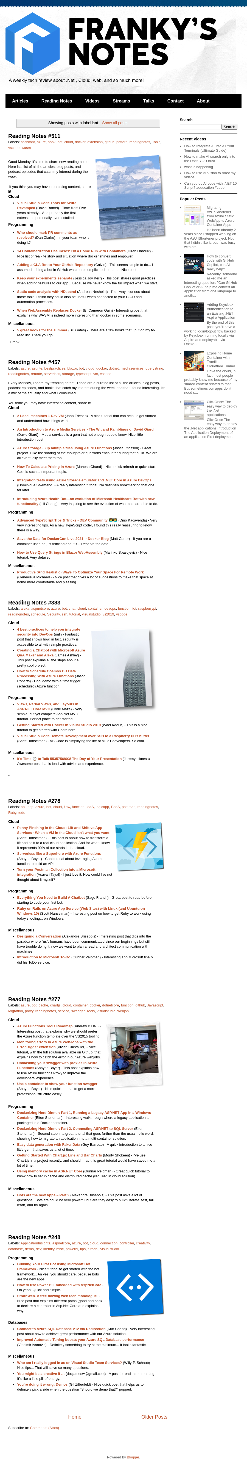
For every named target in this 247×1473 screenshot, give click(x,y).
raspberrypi (147, 608)
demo (29, 1249)
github (109, 142)
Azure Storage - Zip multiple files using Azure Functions (64, 448)
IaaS (90, 807)
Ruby (12, 813)
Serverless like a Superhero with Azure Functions (59, 853)
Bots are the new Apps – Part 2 (43, 1195)
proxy (29, 1011)
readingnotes (140, 142)
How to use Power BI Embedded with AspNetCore (59, 1285)
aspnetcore (40, 608)
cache (43, 1005)
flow (67, 807)
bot (59, 142)
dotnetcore (110, 1005)
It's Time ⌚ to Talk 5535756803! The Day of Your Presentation (69, 759)
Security (53, 614)
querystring (154, 368)
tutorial (74, 614)
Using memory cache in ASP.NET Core (49, 1171)
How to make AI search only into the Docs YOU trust (209, 158)
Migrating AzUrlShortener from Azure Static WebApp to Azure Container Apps (220, 216)
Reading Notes (56, 101)
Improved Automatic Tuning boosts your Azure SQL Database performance (80, 1340)
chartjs (55, 1005)
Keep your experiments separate (44, 278)
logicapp (102, 807)
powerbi (72, 1249)
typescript (83, 374)
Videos (92, 101)
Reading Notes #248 (34, 1237)
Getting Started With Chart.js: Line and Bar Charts (59, 1155)
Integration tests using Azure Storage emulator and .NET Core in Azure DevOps (84, 480)
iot (134, 608)
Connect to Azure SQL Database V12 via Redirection (61, 1329)
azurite (37, 368)
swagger (78, 1011)
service (63, 1011)
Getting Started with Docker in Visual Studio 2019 (59, 725)
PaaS (115, 807)
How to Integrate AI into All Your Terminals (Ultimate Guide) (209, 148)
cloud (68, 142)
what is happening (198, 167)
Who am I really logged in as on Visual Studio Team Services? (69, 1363)
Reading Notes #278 (34, 801)
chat (72, 608)
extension (95, 142)
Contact (175, 101)
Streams (121, 101)
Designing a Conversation (39, 936)
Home (75, 1417)
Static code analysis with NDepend (46, 292)
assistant (28, 142)
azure (41, 142)
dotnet (114, 368)
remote (36, 374)
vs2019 (108, 614)
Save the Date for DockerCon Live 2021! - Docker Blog (63, 539)
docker (80, 142)
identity (48, 1249)
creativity (143, 1243)
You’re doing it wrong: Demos (42, 1384)
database (15, 1249)
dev (38, 1249)
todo (21, 813)
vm (95, 374)
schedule (38, 614)
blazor (72, 368)
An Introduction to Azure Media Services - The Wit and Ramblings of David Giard (85, 429)
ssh (64, 614)
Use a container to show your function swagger (57, 1084)
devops (110, 608)
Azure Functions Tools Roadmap (45, 1026)
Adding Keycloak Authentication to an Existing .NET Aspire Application (221, 311)
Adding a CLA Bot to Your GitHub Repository (55, 265)
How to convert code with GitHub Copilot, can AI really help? (220, 262)
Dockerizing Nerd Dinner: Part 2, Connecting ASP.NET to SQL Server (75, 1129)
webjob (123, 1011)
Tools (156, 142)
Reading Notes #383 (34, 603)
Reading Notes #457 (34, 362)
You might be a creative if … (41, 1374)
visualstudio (91, 614)
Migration (15, 1011)
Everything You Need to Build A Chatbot (51, 897)
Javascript (155, 1005)
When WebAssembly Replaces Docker (49, 310)
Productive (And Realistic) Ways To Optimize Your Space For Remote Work (80, 572)
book (51, 142)
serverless (52, 374)
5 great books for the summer (42, 330)
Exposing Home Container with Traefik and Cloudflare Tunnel (221, 359)
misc (60, 1249)
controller (127, 1243)
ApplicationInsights (35, 1243)
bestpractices (55, 368)
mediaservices (132, 368)
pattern (121, 142)
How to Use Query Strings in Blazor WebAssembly (60, 552)
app (30, 807)
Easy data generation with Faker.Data (48, 1144)
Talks (148, 101)
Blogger (133, 1457)
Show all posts (114, 123)
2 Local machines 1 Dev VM (40, 416)
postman (129, 807)
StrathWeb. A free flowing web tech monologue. (57, 1296)
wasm (26, 148)
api (23, 807)
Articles (20, 101)
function (124, 608)
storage (68, 374)
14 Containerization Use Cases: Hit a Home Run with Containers (71, 251)
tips (83, 1249)
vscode (13, 148)
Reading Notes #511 (34, 136)
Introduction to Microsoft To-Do (44, 957)
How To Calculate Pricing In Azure (46, 467)
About (203, 101)
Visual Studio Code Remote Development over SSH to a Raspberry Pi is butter (83, 736)
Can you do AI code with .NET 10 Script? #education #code (210, 185)
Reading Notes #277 (34, 999)
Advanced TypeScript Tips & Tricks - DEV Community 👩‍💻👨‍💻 (67, 520)
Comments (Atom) (44, 1428)
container (95, 608)
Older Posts (154, 1417)
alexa (25, 608)
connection (108, 1243)
